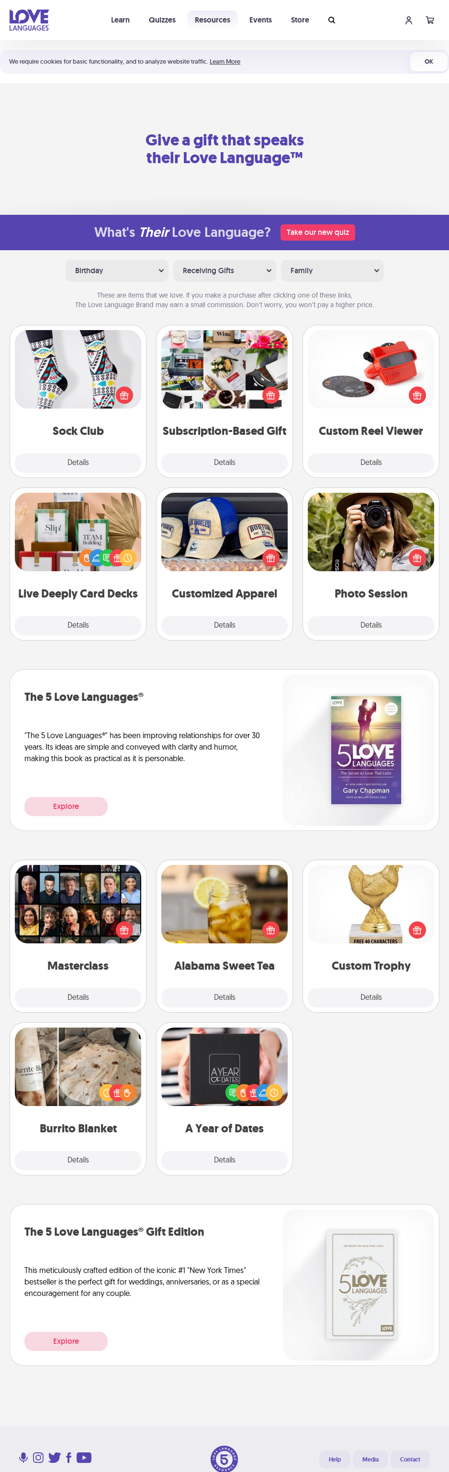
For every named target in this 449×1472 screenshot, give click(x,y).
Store (300, 20)
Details (78, 463)
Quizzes (162, 20)
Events (260, 20)
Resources (212, 20)
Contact (410, 1459)
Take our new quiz (318, 232)
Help (335, 1459)
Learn (120, 20)
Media (370, 1459)
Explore (66, 806)
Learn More (225, 61)
